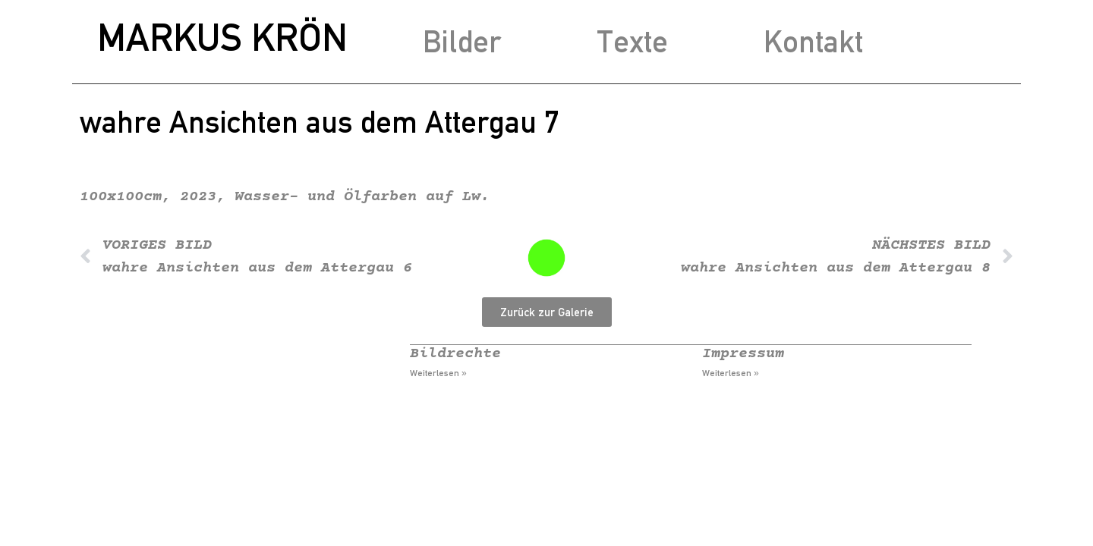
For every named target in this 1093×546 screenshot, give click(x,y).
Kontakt (813, 41)
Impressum (743, 353)
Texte (632, 41)
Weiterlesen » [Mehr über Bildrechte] (438, 373)
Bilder (462, 41)
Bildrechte (455, 353)
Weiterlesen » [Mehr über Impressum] (730, 373)
